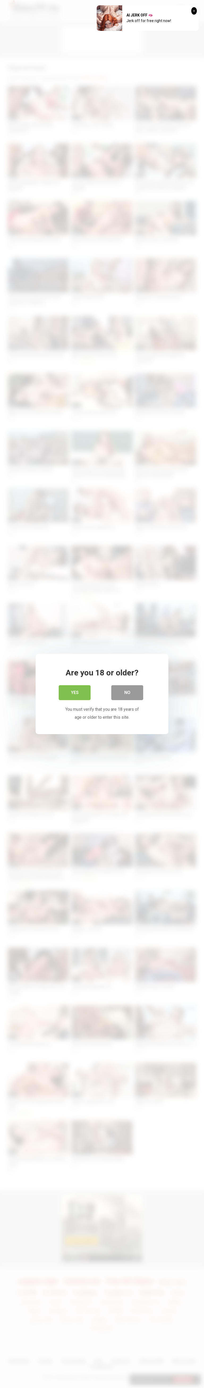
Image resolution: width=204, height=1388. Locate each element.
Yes (75, 692)
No (127, 692)
